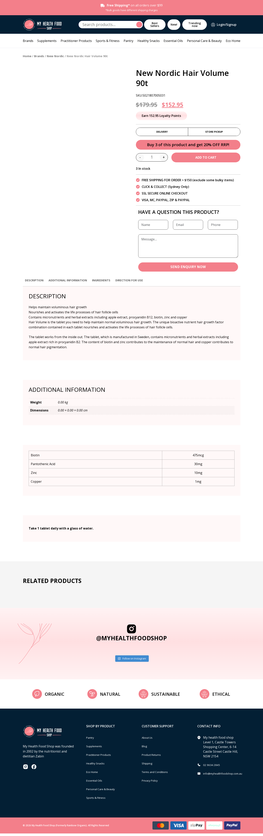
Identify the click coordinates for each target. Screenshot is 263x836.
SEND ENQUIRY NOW (188, 269)
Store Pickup (214, 132)
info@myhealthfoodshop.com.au (227, 776)
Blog (145, 748)
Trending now (194, 24)
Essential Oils (173, 41)
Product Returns (154, 757)
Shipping (148, 766)
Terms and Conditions (158, 774)
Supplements (47, 41)
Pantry (128, 41)
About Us (148, 740)
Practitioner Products (76, 41)
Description (35, 282)
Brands (28, 41)
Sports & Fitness (108, 41)
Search (139, 24)
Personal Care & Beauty (204, 41)
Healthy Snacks (148, 41)
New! (174, 24)
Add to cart (205, 159)
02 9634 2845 (212, 767)
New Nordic (55, 56)
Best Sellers (154, 24)
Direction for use (139, 282)
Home (27, 56)
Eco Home (233, 41)
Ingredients (109, 282)
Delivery (162, 132)
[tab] (35, 284)
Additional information (72, 282)
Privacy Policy (151, 783)
